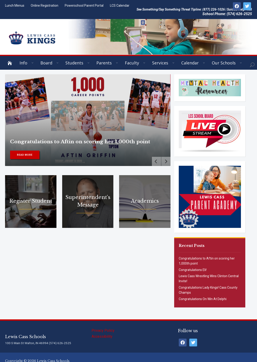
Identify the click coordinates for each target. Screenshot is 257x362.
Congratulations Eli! (193, 270)
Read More (25, 155)
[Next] (165, 161)
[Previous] (156, 161)
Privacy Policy (103, 330)
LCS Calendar (119, 5)
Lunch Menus (14, 5)
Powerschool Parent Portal (84, 5)
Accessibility (102, 336)
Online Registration (44, 5)
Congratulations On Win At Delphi (202, 299)
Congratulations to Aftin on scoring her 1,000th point (80, 142)
